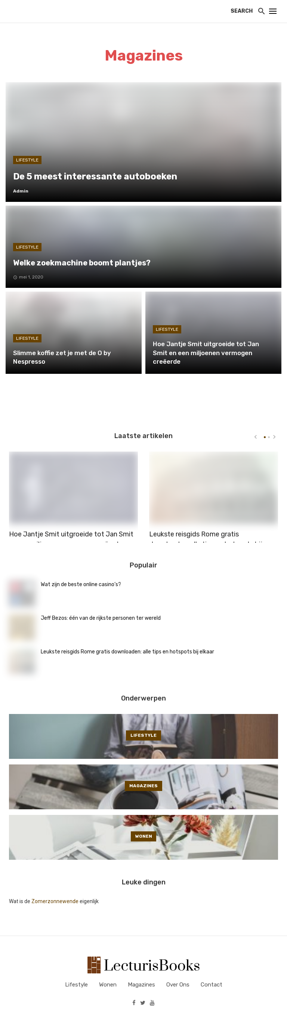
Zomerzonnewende (54, 901)
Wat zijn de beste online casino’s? (81, 584)
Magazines (141, 984)
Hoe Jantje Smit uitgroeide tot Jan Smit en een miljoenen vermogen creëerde (71, 532)
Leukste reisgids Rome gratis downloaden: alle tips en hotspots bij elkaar (205, 537)
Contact (211, 984)
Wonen (108, 984)
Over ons (177, 984)
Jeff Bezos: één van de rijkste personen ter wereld (101, 618)
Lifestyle (76, 984)
